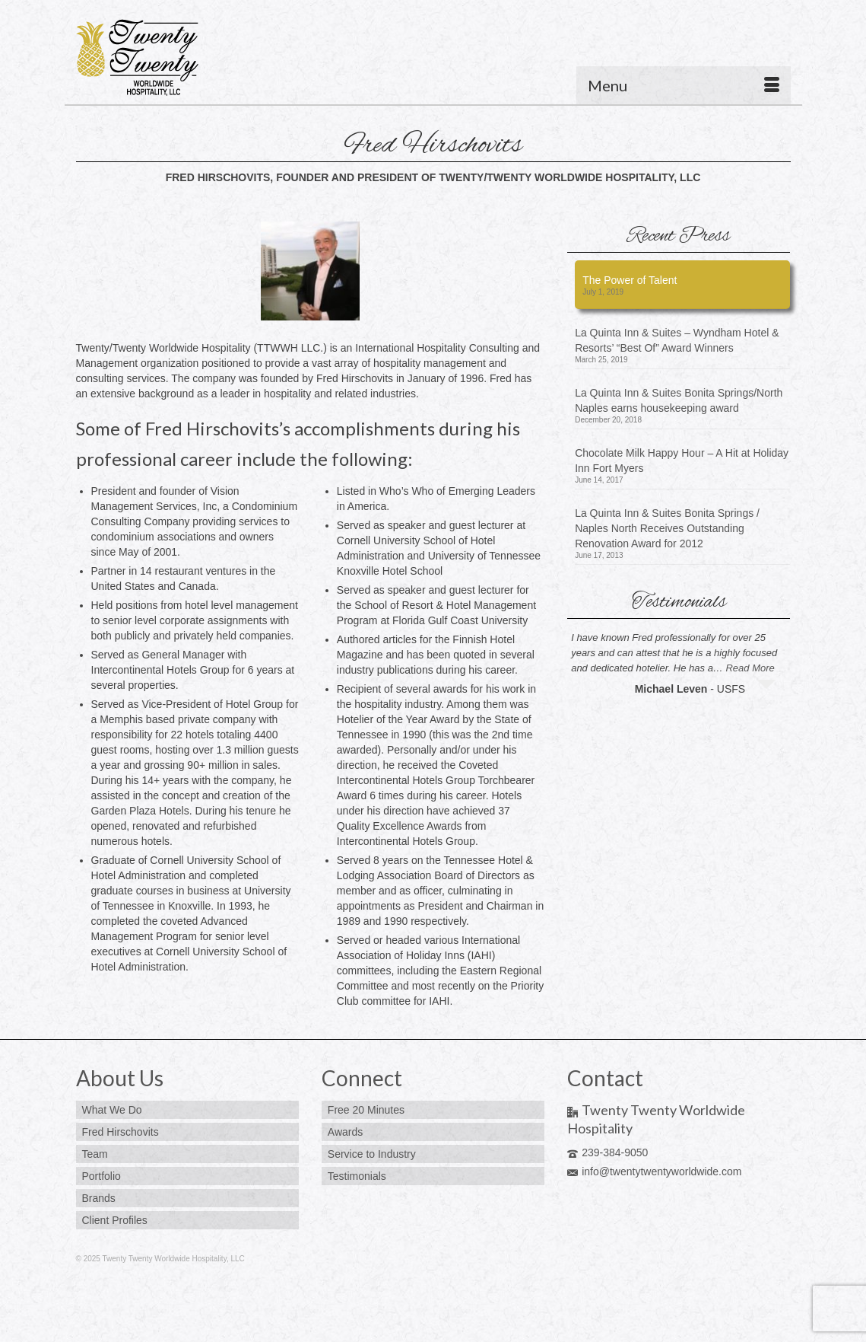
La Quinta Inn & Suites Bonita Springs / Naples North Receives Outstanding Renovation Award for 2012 (667, 528)
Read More (749, 668)
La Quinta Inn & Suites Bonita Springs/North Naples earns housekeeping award (678, 400)
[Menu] (683, 85)
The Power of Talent (629, 280)
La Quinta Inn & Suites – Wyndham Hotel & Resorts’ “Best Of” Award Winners (677, 340)
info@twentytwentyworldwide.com (654, 1171)
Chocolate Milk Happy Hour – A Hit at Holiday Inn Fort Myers (681, 460)
